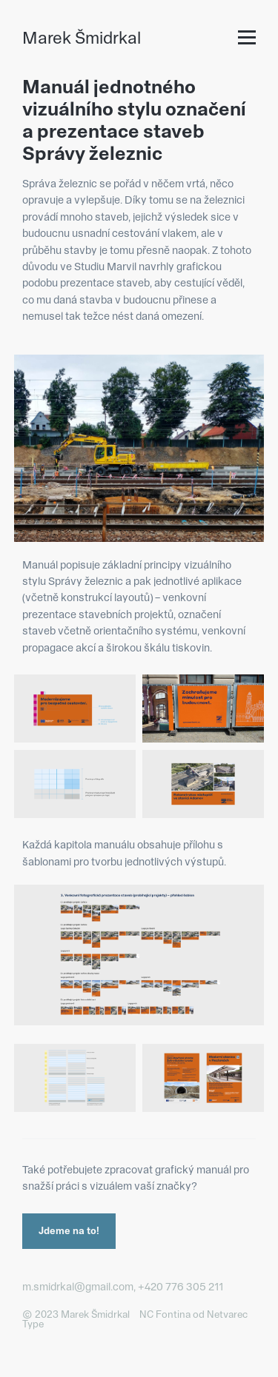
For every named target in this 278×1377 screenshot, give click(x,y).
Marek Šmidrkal (81, 37)
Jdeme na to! (69, 1230)
